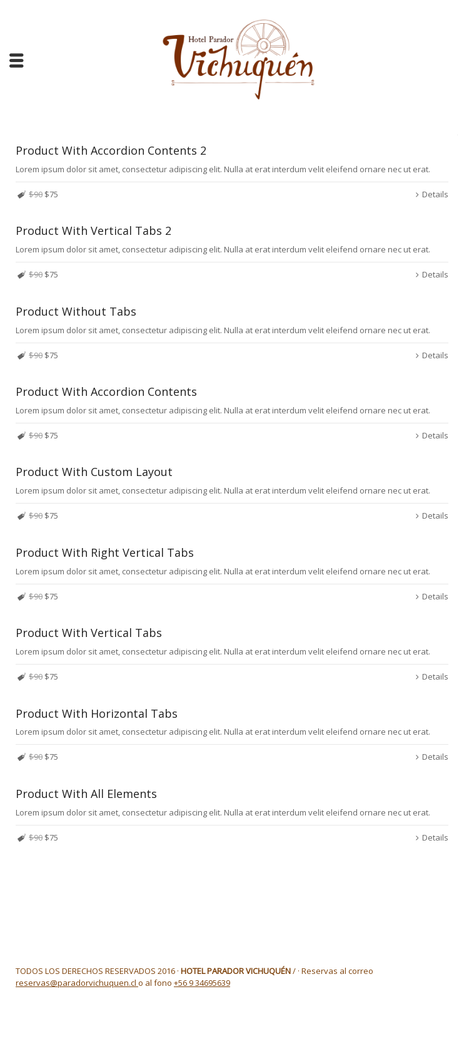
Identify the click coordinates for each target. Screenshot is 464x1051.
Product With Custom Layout (94, 471)
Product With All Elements (86, 793)
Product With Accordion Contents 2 (111, 150)
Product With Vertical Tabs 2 (93, 230)
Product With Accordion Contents (106, 391)
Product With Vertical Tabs (89, 632)
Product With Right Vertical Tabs (105, 552)
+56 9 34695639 (202, 982)
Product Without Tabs (76, 311)
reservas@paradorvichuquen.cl (77, 982)
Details (435, 194)
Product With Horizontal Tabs (97, 713)
